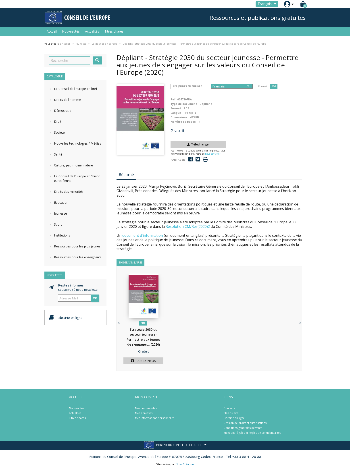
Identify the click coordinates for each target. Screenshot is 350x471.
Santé (58, 154)
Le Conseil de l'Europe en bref (75, 89)
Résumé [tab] (126, 174)
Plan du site (231, 413)
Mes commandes (146, 408)
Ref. (173, 99)
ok (95, 298)
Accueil (52, 31)
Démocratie (62, 110)
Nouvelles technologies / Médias (77, 143)
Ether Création (185, 464)
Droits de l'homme (67, 100)
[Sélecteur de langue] (268, 4)
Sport (58, 224)
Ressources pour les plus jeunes (77, 246)
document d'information (142, 235)
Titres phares (113, 31)
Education (61, 202)
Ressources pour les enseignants (78, 257)
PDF (273, 86)
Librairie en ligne (234, 418)
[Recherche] (69, 60)
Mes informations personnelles (154, 418)
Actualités (92, 31)
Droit (57, 121)
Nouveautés (71, 31)
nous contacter (212, 153)
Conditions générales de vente (243, 428)
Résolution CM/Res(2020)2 (188, 226)
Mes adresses (143, 413)
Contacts (229, 408)
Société (59, 132)
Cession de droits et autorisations (245, 423)
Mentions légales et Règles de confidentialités (252, 433)
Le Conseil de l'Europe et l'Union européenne (77, 178)
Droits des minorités (68, 191)
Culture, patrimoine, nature (73, 165)
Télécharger (198, 144)
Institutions (62, 235)
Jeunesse (60, 213)
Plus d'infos (143, 361)
